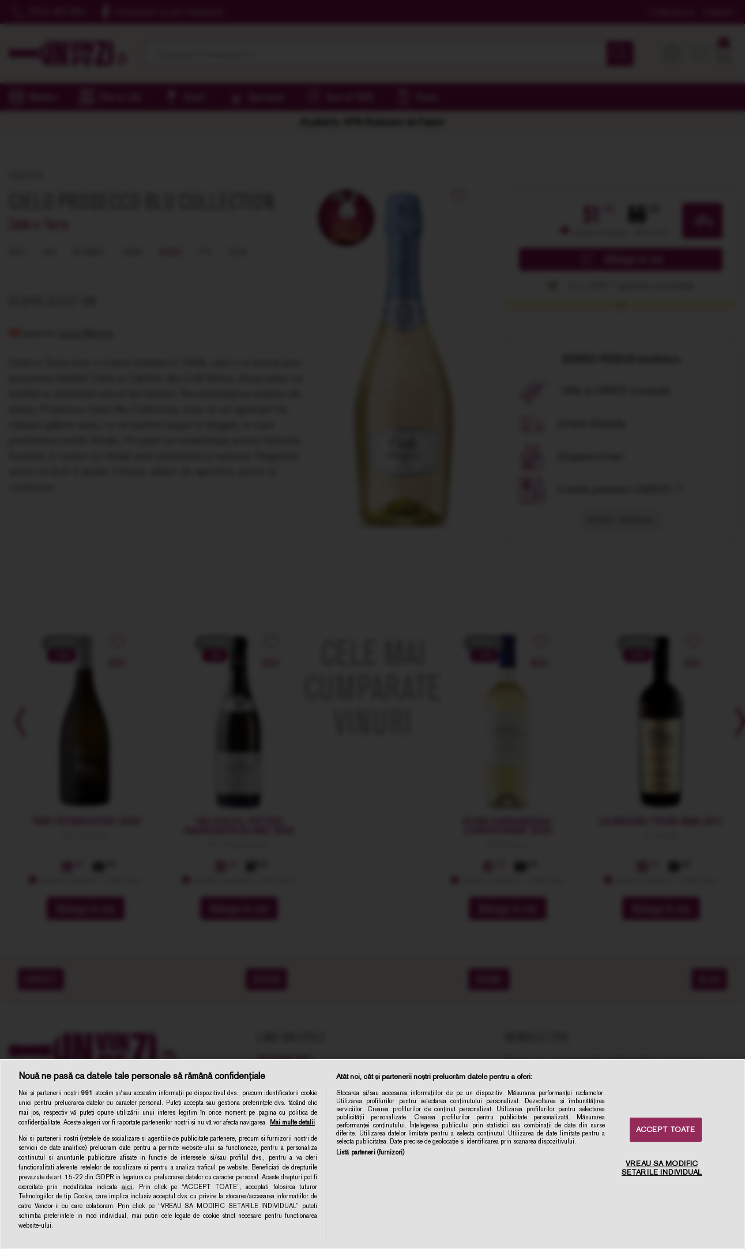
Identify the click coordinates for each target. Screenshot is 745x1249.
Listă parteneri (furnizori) (370, 1152)
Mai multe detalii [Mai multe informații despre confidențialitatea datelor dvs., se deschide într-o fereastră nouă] (292, 1122)
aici (127, 1186)
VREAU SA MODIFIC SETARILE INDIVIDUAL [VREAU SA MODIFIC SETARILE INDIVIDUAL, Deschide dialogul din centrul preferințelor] (662, 1168)
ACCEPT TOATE (665, 1129)
